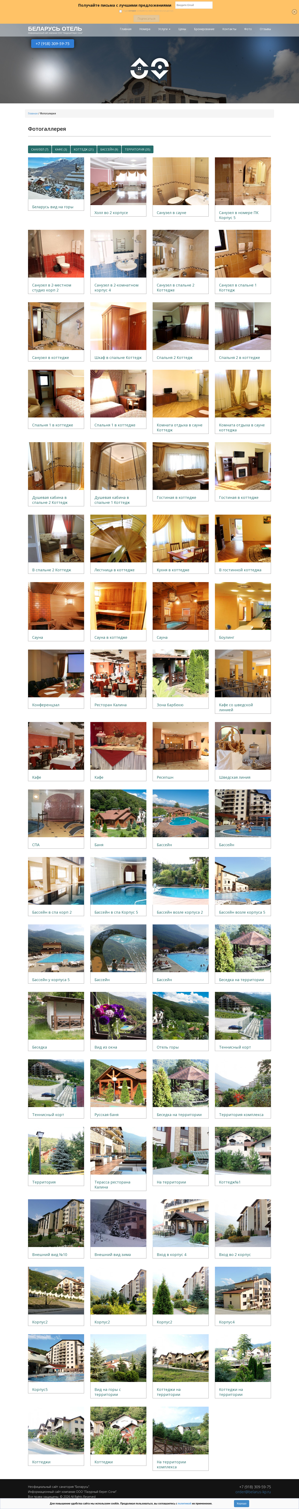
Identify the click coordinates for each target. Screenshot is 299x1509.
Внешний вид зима (112, 1254)
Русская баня (106, 1114)
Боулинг (226, 637)
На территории (171, 1182)
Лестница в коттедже (114, 569)
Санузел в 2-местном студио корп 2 (51, 287)
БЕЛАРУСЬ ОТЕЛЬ (55, 29)
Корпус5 (40, 1389)
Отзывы (265, 29)
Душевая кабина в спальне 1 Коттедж (112, 500)
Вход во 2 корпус (235, 1254)
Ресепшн (165, 777)
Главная (125, 29)
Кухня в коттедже (173, 569)
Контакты (229, 29)
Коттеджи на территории (169, 1392)
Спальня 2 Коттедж (174, 357)
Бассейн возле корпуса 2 (180, 912)
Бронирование (204, 29)
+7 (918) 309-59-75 (53, 43)
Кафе (61, 149)
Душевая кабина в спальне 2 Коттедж (49, 500)
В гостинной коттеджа (240, 569)
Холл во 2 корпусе (111, 212)
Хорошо (241, 1503)
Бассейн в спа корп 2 (52, 912)
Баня (98, 844)
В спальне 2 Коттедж (51, 569)
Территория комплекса (241, 1114)
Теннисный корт (235, 1047)
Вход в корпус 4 (171, 1254)
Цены (182, 29)
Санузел (39, 149)
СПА (35, 844)
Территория (137, 149)
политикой (185, 1503)
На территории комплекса (171, 1464)
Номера (144, 29)
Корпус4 (226, 1321)
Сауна (37, 637)
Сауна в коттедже (110, 637)
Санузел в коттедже (50, 357)
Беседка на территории (241, 979)
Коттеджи (41, 1461)
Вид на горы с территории (107, 1392)
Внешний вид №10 (49, 1254)
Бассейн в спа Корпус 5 (116, 912)
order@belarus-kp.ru (253, 1491)
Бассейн (109, 149)
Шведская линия (234, 777)
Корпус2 (40, 1321)
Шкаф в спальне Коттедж (118, 357)
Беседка (39, 1047)
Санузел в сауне (171, 212)
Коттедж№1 (230, 1182)
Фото (248, 29)
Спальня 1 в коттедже (52, 424)
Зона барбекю (170, 704)
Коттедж (84, 149)
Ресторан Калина (110, 704)
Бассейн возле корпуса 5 (242, 912)
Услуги (164, 29)
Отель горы (168, 1047)
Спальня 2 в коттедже (239, 357)
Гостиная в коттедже (176, 497)
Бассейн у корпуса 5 (51, 979)
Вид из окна (105, 1047)
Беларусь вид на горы (53, 206)
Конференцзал (45, 704)
